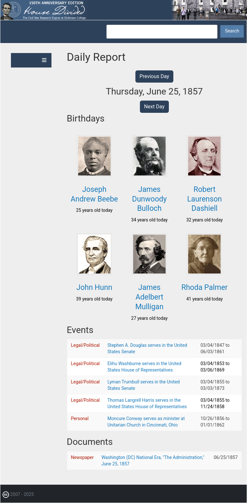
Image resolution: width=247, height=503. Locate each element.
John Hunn (94, 287)
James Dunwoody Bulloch (149, 199)
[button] (94, 174)
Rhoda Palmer (204, 287)
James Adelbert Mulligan (149, 297)
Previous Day (154, 76)
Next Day (154, 106)
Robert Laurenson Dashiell (204, 199)
